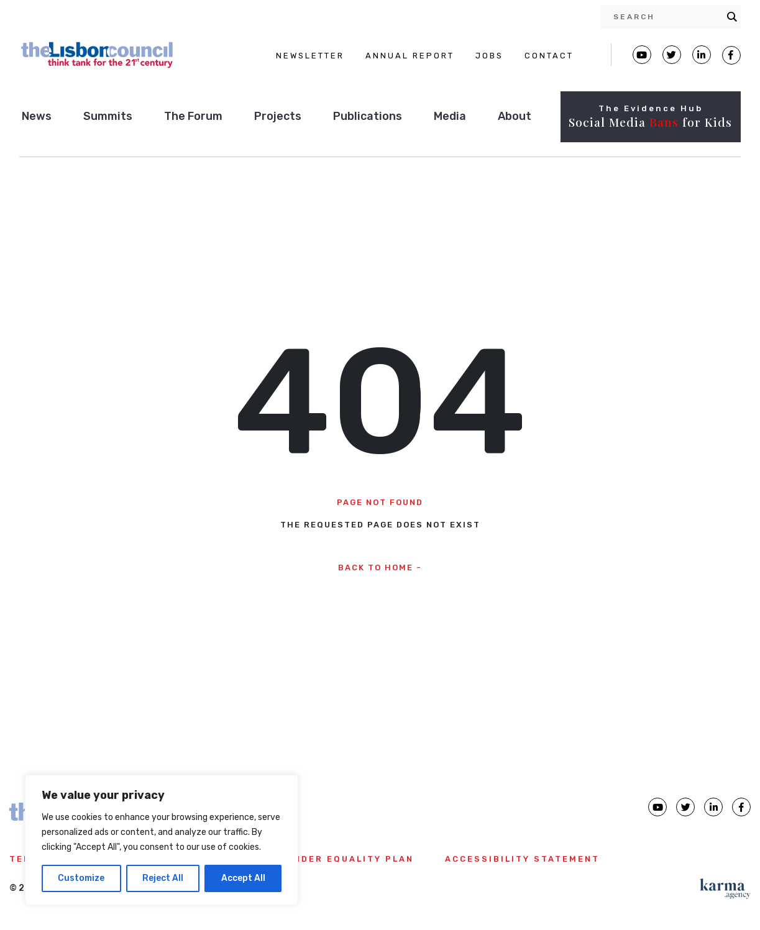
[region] (161, 840)
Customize (81, 878)
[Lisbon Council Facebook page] (731, 55)
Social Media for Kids (650, 122)
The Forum (193, 116)
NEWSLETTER (310, 55)
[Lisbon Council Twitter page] (671, 54)
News (37, 116)
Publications (367, 116)
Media (450, 116)
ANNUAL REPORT (409, 55)
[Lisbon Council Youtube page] (642, 54)
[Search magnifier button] (732, 16)
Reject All (162, 878)
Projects (277, 116)
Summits (107, 116)
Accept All (243, 878)
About (514, 116)
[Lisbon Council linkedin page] (713, 807)
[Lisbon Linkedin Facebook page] (701, 54)
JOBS (489, 55)
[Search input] (666, 16)
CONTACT (549, 55)
